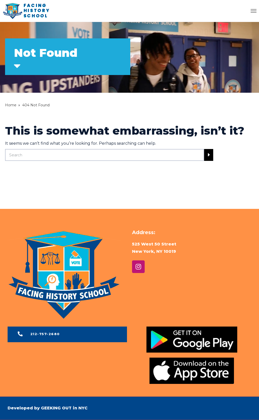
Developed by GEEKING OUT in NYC (48, 408)
